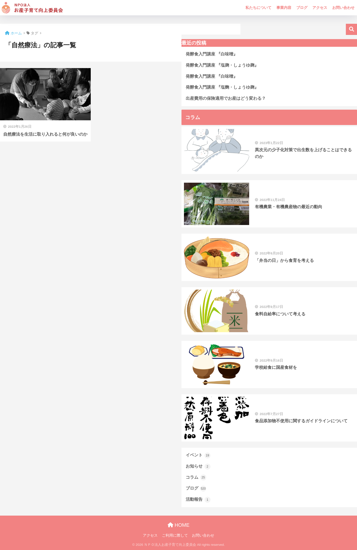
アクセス (319, 7)
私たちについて (258, 7)
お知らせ (198, 467)
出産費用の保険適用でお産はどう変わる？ (226, 98)
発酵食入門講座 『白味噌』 (212, 54)
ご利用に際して (175, 535)
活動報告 (198, 500)
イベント (198, 455)
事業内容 (283, 7)
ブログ (301, 7)
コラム (196, 477)
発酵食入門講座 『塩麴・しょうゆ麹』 (222, 87)
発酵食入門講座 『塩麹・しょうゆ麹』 (222, 65)
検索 (351, 29)
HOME (179, 525)
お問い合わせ (343, 7)
